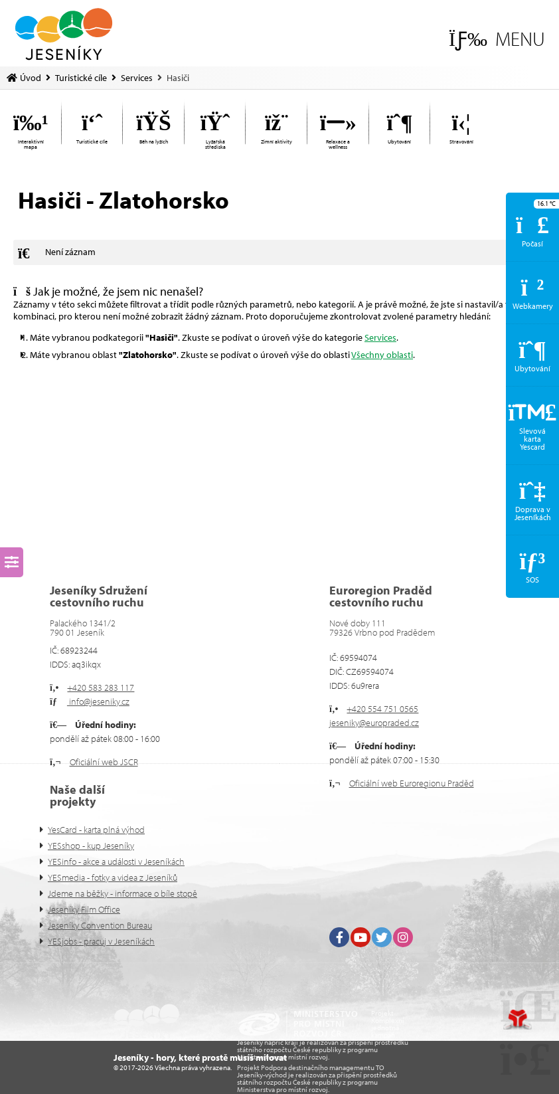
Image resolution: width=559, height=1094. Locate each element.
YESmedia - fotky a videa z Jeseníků (112, 877)
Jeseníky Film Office (84, 909)
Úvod (64, 34)
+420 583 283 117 (100, 687)
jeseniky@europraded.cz (374, 723)
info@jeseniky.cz (98, 701)
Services (137, 77)
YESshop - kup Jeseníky (91, 846)
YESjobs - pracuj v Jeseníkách (101, 941)
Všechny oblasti (382, 355)
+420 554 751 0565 (382, 709)
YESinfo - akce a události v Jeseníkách (116, 861)
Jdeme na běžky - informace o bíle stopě (122, 893)
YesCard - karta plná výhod (96, 830)
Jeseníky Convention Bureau (100, 925)
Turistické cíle (81, 77)
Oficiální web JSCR (104, 762)
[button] (497, 39)
